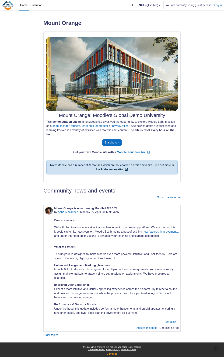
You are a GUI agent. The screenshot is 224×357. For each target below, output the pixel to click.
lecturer (64, 125)
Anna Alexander (68, 212)
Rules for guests (128, 349)
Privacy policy (113, 349)
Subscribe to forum (169, 197)
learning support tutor (95, 125)
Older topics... (52, 335)
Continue (112, 353)
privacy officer (120, 125)
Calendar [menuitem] (36, 5)
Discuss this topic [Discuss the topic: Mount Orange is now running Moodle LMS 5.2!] (147, 327)
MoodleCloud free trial (133, 152)
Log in (218, 5)
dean (55, 125)
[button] (132, 5)
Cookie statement (96, 349)
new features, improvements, (161, 231)
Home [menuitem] (24, 5)
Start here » (112, 142)
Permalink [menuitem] (170, 321)
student (75, 125)
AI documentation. (113, 169)
